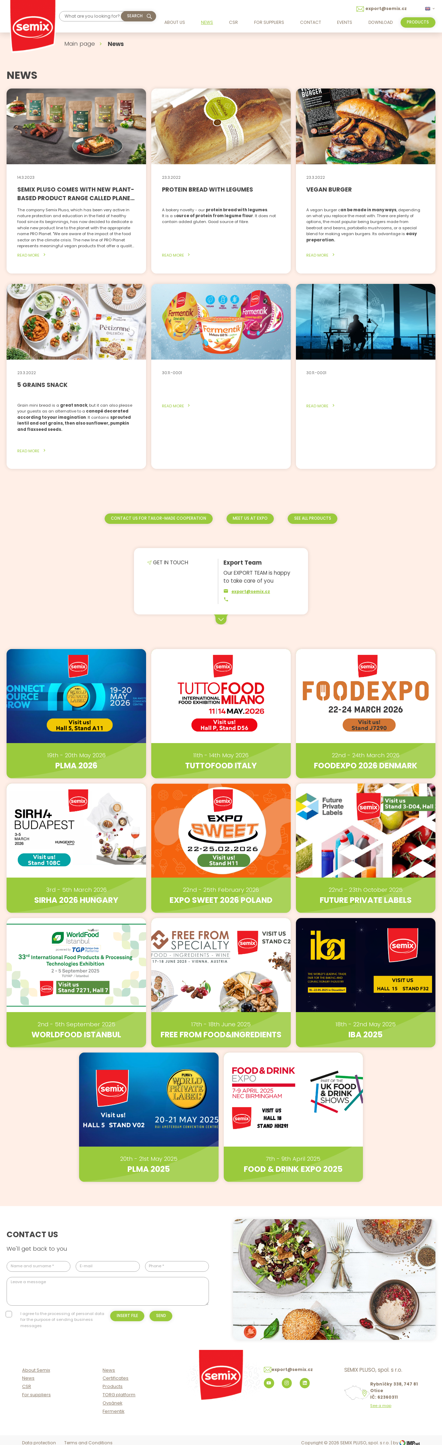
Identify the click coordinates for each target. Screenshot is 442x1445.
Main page (79, 43)
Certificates (115, 1378)
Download (380, 22)
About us (174, 22)
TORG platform (119, 1394)
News (207, 22)
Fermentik (113, 1411)
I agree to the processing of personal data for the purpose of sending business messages (62, 1319)
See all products (312, 518)
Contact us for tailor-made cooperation (158, 518)
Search (135, 16)
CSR (233, 22)
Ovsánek (112, 1403)
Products (113, 1386)
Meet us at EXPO (250, 518)
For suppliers (269, 22)
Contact (310, 22)
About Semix (36, 1370)
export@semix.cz (246, 591)
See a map (380, 1405)
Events (344, 22)
